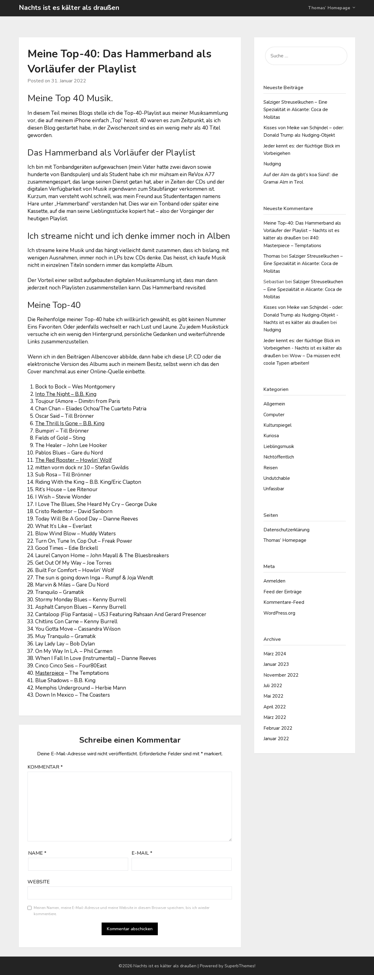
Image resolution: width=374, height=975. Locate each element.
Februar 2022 (277, 728)
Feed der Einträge (282, 592)
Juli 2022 (272, 685)
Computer (273, 415)
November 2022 (280, 675)
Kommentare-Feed (283, 602)
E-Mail (142, 853)
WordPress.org (279, 613)
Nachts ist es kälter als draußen (69, 7)
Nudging (272, 164)
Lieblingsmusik (278, 446)
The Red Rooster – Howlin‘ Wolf (73, 460)
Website (38, 881)
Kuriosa (271, 436)
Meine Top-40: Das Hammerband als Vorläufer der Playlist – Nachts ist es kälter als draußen (302, 230)
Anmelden (274, 581)
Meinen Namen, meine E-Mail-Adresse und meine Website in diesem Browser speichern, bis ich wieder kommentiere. (121, 910)
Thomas (271, 256)
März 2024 (274, 654)
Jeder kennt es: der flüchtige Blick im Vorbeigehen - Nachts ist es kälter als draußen (302, 348)
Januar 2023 (276, 664)
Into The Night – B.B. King (65, 394)
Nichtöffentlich (278, 457)
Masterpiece (49, 673)
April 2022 (274, 707)
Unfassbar (273, 489)
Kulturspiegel (277, 425)
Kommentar (45, 767)
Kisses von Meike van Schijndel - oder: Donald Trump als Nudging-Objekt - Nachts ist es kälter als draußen (303, 315)
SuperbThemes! (240, 966)
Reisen (270, 468)
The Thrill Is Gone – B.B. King (69, 423)
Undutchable (276, 478)
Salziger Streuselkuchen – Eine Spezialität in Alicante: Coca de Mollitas (295, 109)
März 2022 (274, 717)
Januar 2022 (276, 739)
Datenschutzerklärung (286, 530)
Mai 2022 (273, 696)
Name (37, 853)
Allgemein (274, 404)
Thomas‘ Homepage (329, 8)
